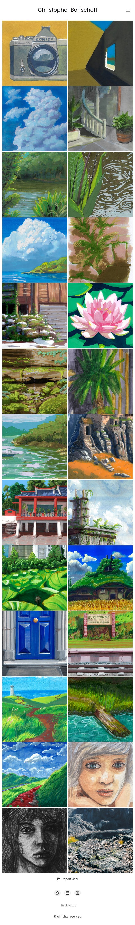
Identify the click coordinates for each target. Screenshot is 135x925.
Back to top (68, 905)
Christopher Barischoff (67, 10)
